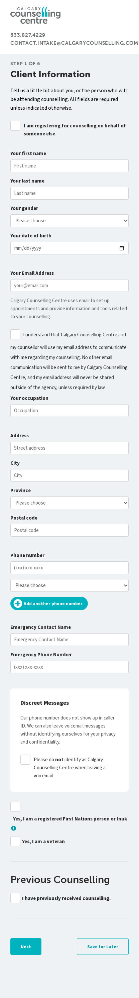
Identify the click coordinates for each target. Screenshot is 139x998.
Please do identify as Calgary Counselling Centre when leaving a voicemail (70, 767)
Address (19, 435)
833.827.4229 (27, 35)
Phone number (27, 555)
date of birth (30, 235)
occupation (29, 398)
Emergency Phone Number (41, 654)
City (15, 463)
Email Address (32, 273)
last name (27, 181)
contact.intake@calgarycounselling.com (74, 43)
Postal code (23, 518)
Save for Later (102, 947)
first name (28, 153)
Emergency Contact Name (40, 627)
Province (20, 490)
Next (26, 947)
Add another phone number (47, 603)
